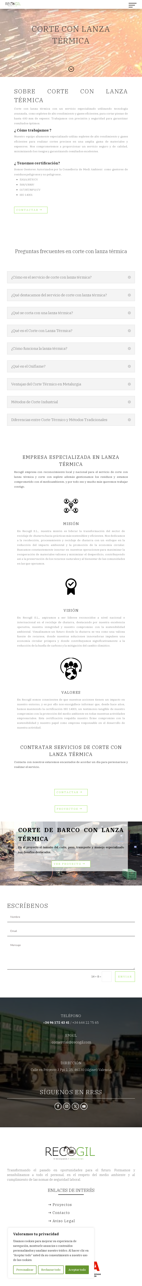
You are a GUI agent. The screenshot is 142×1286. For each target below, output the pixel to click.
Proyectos (67, 809)
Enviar (125, 976)
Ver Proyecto (67, 864)
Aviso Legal (64, 1221)
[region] (51, 1253)
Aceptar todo (77, 1270)
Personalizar (24, 1270)
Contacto (61, 1212)
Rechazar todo (50, 1270)
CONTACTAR (27, 210)
